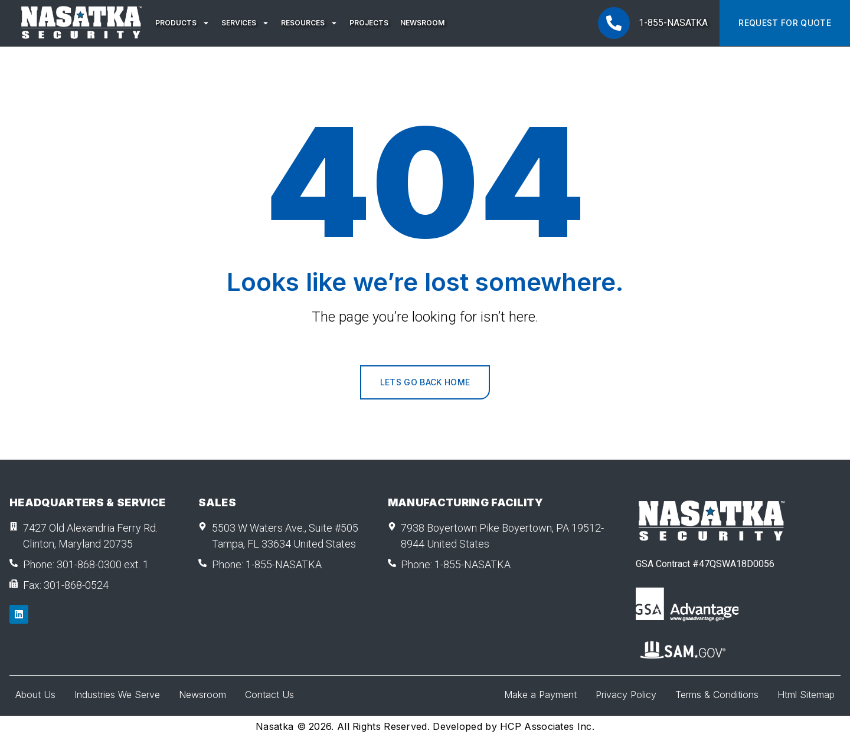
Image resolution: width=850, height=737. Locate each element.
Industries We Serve (117, 694)
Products (182, 23)
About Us (35, 694)
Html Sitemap (806, 694)
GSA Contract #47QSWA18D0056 (705, 563)
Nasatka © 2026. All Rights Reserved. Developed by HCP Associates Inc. (425, 726)
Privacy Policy (626, 694)
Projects (368, 22)
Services (245, 23)
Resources (309, 23)
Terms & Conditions (717, 694)
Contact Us (269, 694)
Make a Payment (540, 694)
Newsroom (422, 22)
